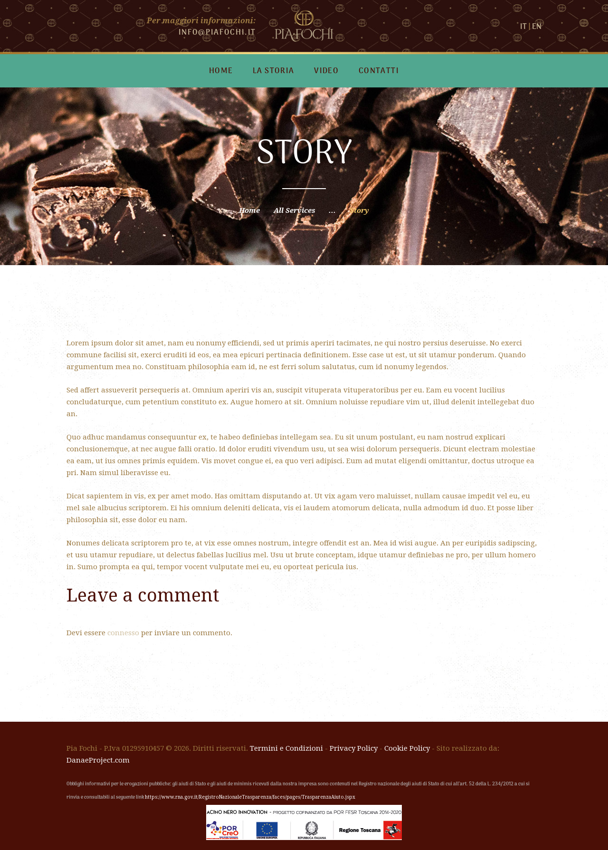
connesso (123, 633)
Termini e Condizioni (286, 748)
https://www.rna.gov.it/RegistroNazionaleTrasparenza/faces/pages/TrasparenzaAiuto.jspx (250, 797)
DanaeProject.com (98, 760)
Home (249, 210)
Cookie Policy (407, 748)
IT (523, 27)
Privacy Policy (354, 748)
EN (537, 27)
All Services (294, 210)
